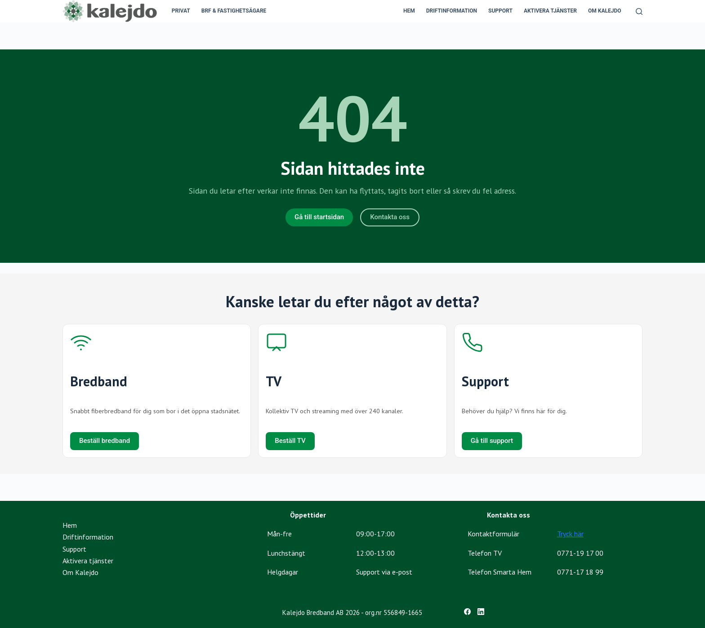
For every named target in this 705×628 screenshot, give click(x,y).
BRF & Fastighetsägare (234, 11)
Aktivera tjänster (550, 11)
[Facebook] (467, 611)
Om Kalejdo (604, 11)
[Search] (639, 11)
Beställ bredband (104, 441)
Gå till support (492, 441)
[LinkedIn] (480, 611)
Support (500, 11)
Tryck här (570, 533)
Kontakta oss (390, 217)
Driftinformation (451, 11)
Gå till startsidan (319, 217)
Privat (181, 11)
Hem (409, 11)
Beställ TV (290, 441)
